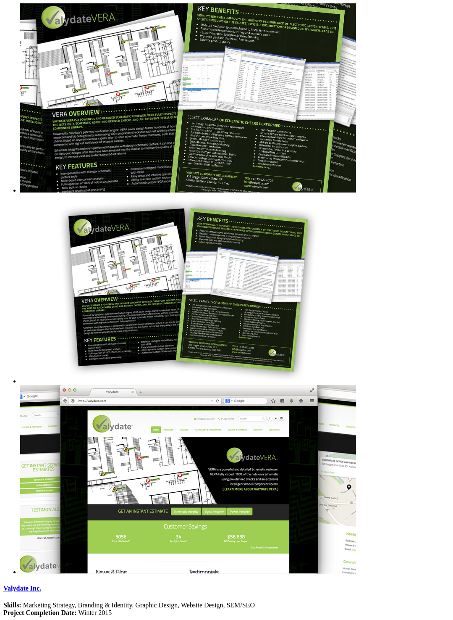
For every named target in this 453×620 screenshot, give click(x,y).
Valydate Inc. (22, 588)
